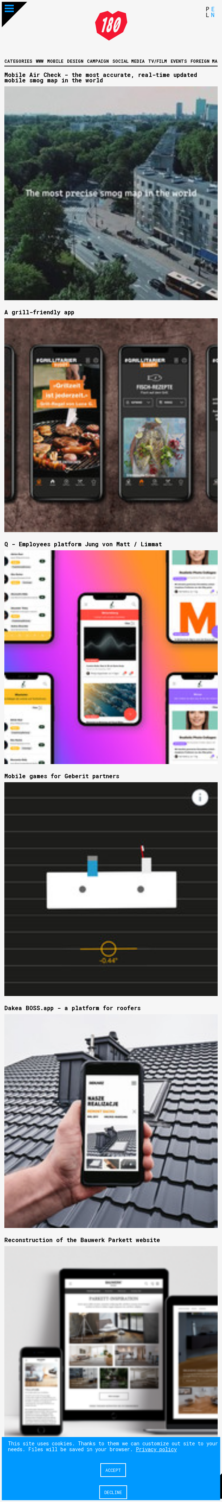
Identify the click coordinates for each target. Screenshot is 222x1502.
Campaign (98, 61)
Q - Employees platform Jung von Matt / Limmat (83, 544)
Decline (113, 1492)
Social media (128, 61)
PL (207, 12)
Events (179, 61)
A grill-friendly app (39, 312)
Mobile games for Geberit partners (61, 776)
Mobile (55, 61)
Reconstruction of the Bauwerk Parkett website (82, 1240)
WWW (39, 61)
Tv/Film (157, 61)
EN (213, 12)
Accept (113, 1470)
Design (75, 61)
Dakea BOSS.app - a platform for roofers (72, 1008)
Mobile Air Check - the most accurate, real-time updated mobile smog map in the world (100, 77)
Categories (18, 61)
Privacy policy (156, 1449)
